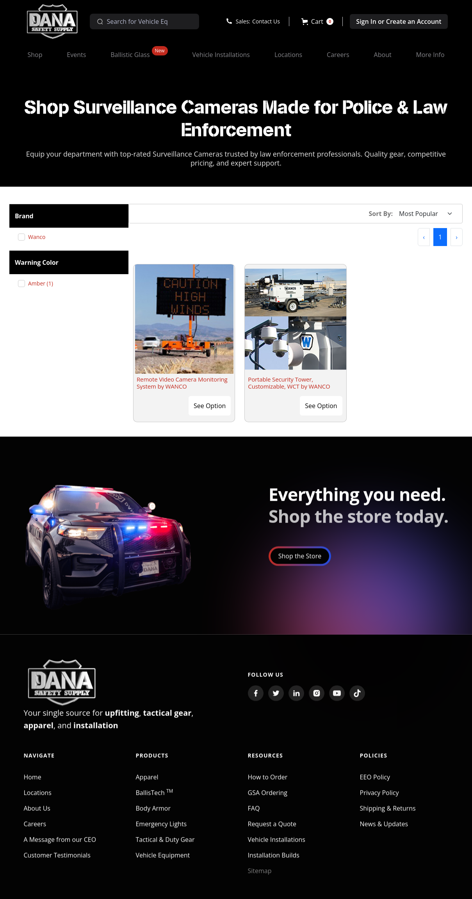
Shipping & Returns (388, 814)
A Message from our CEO (59, 845)
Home (32, 783)
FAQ (254, 814)
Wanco (39, 237)
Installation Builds (273, 861)
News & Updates (384, 830)
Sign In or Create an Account (398, 21)
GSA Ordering (268, 798)
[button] (318, 21)
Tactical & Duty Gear (164, 845)
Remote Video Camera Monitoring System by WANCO (182, 382)
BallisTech (154, 798)
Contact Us (266, 21)
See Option (210, 405)
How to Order (268, 783)
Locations (37, 798)
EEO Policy (375, 783)
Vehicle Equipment (162, 861)
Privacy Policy (379, 798)
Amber (43, 283)
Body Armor (153, 814)
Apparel (146, 783)
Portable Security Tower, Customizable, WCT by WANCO (289, 382)
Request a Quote (272, 830)
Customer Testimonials (56, 861)
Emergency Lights (161, 830)
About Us (36, 814)
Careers (34, 830)
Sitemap (260, 876)
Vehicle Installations (277, 845)
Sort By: (381, 214)
